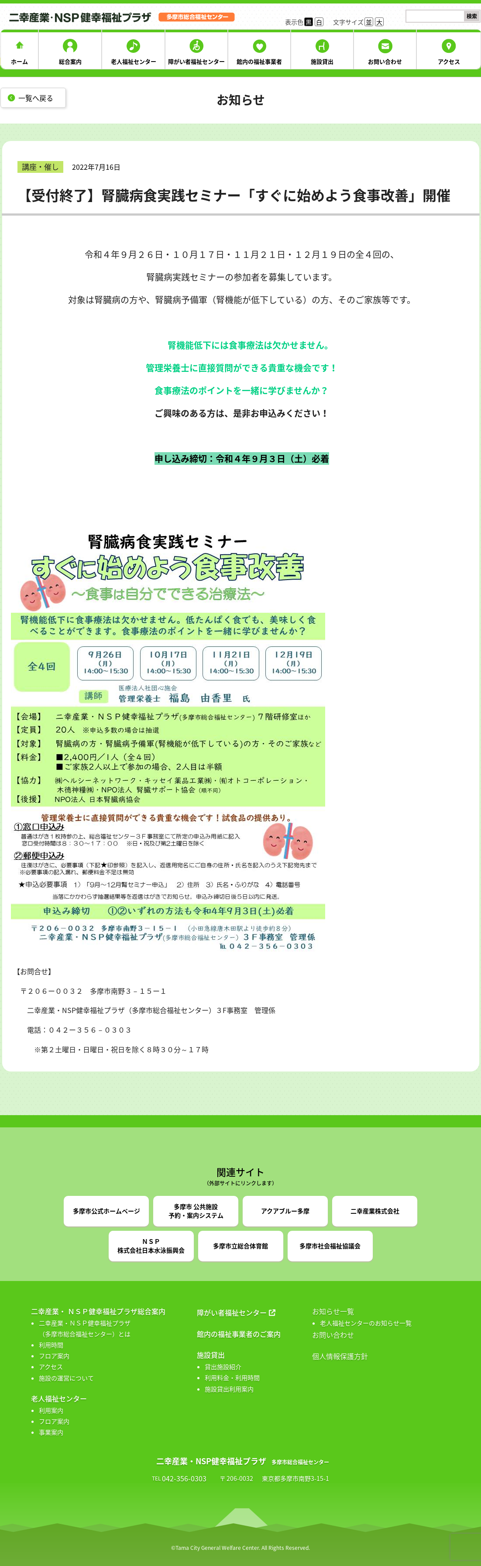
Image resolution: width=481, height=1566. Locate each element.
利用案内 (51, 1410)
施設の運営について (66, 1378)
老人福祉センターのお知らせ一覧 (366, 1323)
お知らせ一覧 (333, 1311)
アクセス (449, 61)
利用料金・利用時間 (232, 1377)
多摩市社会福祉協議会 (330, 1245)
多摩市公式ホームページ (106, 1210)
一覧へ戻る (35, 98)
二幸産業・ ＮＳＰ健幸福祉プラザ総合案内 (98, 1311)
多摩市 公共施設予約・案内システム (195, 1210)
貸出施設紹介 (223, 1366)
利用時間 (51, 1344)
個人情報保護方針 (340, 1356)
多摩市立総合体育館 (240, 1245)
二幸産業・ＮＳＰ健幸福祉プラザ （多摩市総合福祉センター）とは (85, 1328)
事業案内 (51, 1432)
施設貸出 (322, 61)
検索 (472, 16)
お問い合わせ (385, 61)
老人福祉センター (133, 61)
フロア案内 (54, 1355)
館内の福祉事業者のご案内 (239, 1334)
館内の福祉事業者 (259, 61)
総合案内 (70, 61)
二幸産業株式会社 (374, 1210)
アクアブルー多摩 (285, 1210)
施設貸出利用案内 (229, 1388)
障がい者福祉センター (196, 61)
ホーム (19, 61)
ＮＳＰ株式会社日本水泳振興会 (151, 1245)
